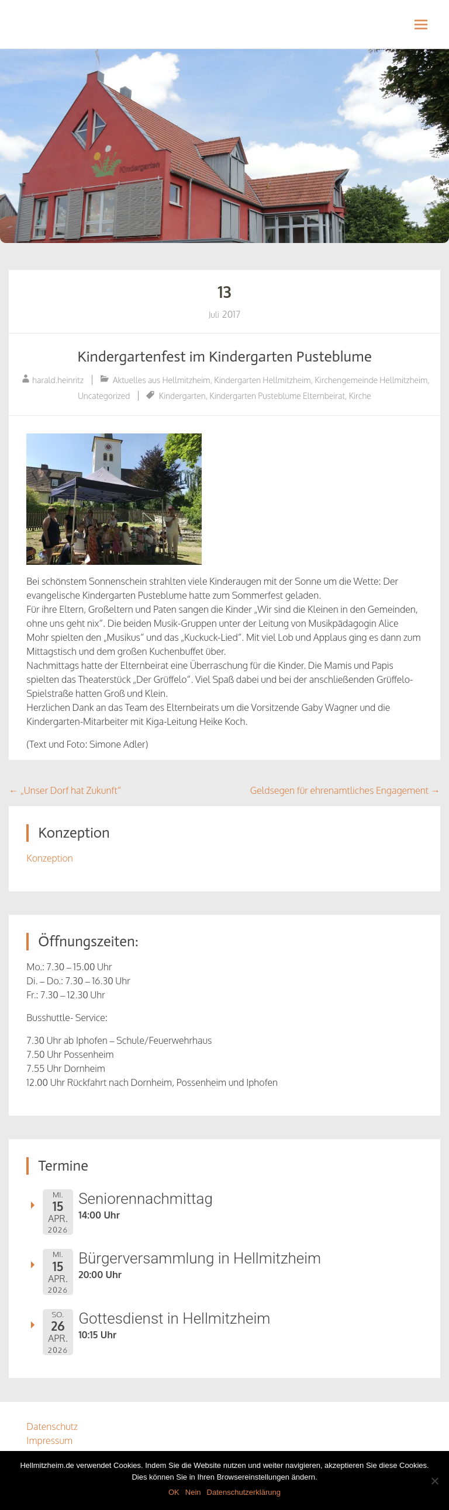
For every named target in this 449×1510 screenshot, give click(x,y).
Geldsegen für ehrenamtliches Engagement (345, 790)
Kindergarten (182, 396)
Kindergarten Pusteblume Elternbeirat (277, 396)
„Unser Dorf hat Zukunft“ (65, 790)
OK (173, 1492)
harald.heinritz (58, 380)
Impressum (49, 1440)
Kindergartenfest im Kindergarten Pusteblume (224, 357)
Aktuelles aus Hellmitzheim (161, 380)
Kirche (360, 396)
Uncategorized (104, 396)
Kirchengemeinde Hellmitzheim (371, 380)
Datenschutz (52, 1426)
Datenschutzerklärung (244, 1492)
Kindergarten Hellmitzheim (262, 380)
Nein (193, 1492)
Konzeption (49, 858)
